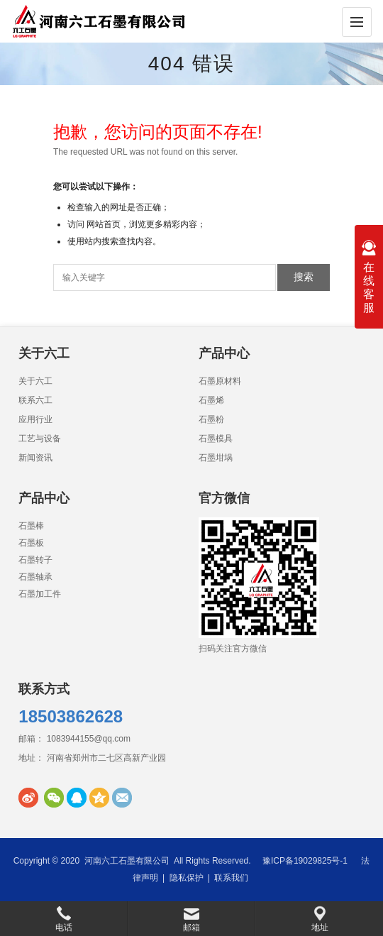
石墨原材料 (220, 381)
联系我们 (231, 878)
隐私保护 (187, 878)
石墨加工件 (39, 594)
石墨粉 (211, 419)
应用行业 (35, 419)
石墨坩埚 (216, 458)
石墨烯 (211, 400)
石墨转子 (35, 560)
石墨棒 (31, 526)
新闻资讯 (35, 458)
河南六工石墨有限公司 (127, 861)
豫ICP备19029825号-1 (305, 861)
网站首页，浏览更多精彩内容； (146, 224)
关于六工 (35, 381)
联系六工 (35, 400)
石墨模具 (216, 439)
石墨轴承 (35, 577)
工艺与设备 (39, 439)
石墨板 (31, 543)
